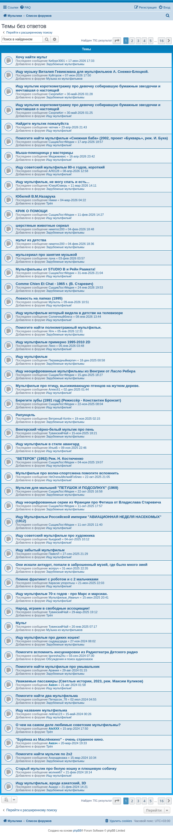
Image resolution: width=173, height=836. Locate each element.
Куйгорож (55, 75)
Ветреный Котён (60, 418)
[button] (117, 40)
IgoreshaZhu (57, 655)
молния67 (55, 772)
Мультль (54, 302)
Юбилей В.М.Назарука (35, 196)
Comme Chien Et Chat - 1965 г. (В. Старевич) (54, 284)
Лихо (52, 345)
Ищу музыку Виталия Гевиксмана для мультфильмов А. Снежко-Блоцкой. (82, 72)
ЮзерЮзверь (58, 185)
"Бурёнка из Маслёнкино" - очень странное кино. (60, 739)
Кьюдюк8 (55, 539)
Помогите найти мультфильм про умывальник (58, 667)
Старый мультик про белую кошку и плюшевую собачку (66, 768)
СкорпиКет (56, 94)
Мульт (21, 623)
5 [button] (151, 40)
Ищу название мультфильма (41, 710)
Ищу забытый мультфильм (40, 550)
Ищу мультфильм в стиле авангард (47, 444)
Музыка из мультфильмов (64, 78)
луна (52, 258)
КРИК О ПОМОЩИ (31, 211)
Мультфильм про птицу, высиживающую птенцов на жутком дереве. (77, 386)
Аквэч (53, 684)
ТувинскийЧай (58, 433)
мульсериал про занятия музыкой (46, 255)
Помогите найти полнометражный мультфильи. (58, 327)
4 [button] (144, 40)
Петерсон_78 (58, 699)
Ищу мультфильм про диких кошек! (48, 637)
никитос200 (56, 229)
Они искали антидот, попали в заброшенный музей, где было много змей (82, 565)
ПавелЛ (54, 553)
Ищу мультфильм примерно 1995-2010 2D (53, 342)
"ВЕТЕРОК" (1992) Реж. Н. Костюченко (49, 458)
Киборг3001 (57, 60)
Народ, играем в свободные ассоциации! (53, 608)
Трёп (49, 203)
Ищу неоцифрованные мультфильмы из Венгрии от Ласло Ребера (75, 371)
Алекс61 (54, 389)
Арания (54, 670)
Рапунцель (25, 415)
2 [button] (132, 40)
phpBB (77, 830)
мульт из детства (31, 240)
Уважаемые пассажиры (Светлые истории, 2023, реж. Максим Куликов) (79, 681)
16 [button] (162, 40)
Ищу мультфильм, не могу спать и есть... (52, 182)
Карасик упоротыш (62, 583)
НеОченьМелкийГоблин (65, 476)
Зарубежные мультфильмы (65, 64)
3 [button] (138, 40)
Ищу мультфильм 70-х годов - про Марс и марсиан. (62, 594)
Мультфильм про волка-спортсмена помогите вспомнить (67, 473)
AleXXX (54, 728)
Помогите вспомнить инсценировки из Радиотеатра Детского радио (77, 652)
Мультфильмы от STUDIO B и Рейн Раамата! (55, 269)
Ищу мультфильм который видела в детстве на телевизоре (69, 313)
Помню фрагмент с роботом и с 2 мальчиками (57, 579)
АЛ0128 (54, 171)
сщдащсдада (58, 641)
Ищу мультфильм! (59, 116)
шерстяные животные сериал (42, 225)
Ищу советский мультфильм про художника (55, 535)
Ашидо (53, 786)
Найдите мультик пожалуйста (42, 123)
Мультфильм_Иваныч (64, 597)
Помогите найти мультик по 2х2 (44, 754)
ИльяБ (53, 447)
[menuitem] (25, 7)
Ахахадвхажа (58, 757)
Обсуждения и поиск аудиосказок (69, 659)
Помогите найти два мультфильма (47, 696)
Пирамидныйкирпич (62, 360)
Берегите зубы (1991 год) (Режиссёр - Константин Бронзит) (68, 400)
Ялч (51, 331)
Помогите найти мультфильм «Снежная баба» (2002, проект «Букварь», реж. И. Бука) (92, 138)
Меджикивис (57, 156)
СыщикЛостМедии (61, 141)
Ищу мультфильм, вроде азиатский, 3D (51, 783)
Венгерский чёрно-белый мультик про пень (55, 429)
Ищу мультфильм (31, 357)
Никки (53, 200)
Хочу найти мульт (31, 57)
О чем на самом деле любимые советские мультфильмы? (68, 725)
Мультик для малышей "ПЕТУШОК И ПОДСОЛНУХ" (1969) (67, 488)
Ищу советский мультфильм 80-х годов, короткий (60, 167)
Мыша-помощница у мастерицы (44, 153)
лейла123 (55, 714)
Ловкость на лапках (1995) (39, 298)
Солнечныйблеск (60, 316)
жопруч (54, 568)
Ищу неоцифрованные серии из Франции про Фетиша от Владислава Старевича (88, 502)
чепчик (53, 127)
